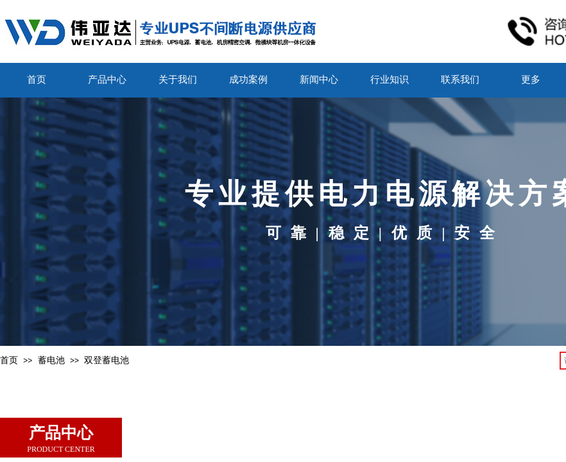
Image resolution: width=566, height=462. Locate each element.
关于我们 (178, 79)
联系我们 (460, 79)
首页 (36, 79)
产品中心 (107, 79)
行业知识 (389, 79)
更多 (530, 79)
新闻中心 (319, 79)
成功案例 (248, 79)
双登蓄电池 (106, 360)
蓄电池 (51, 360)
